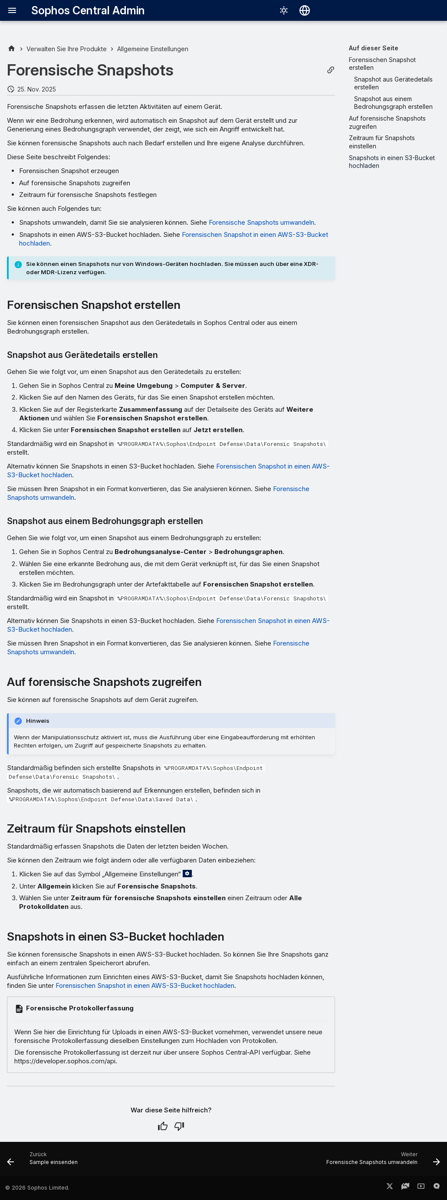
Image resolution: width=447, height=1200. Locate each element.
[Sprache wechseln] (304, 10)
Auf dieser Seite (373, 48)
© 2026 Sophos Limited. (37, 1187)
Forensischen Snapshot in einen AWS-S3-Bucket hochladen (145, 985)
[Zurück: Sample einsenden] (44, 1161)
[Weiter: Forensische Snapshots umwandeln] (381, 1161)
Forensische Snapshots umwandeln (261, 222)
